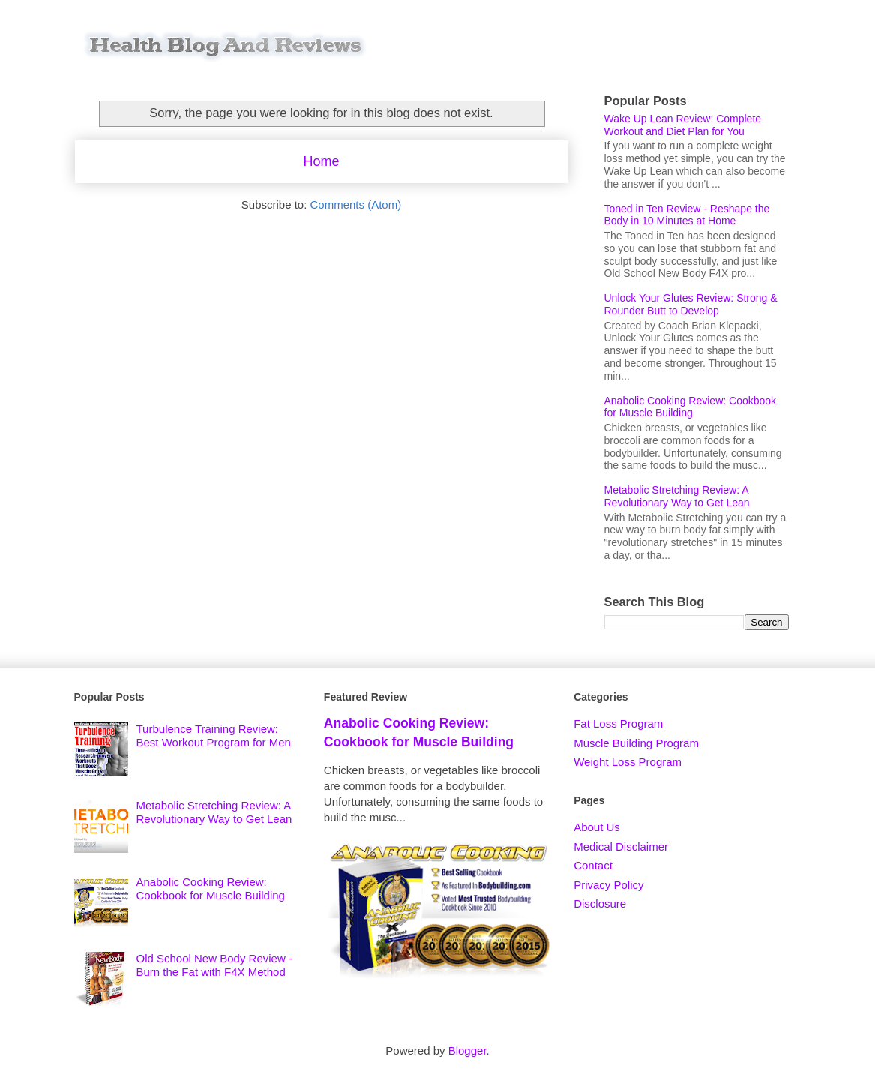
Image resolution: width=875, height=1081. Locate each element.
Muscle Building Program (636, 743)
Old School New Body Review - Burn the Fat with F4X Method (214, 965)
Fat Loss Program (618, 723)
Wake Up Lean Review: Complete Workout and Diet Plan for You (683, 125)
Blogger (467, 1050)
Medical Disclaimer (621, 846)
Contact (593, 865)
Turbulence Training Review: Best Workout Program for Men (213, 735)
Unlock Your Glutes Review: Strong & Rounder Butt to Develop (691, 304)
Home (321, 161)
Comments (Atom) (356, 204)
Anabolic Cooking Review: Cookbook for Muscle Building (690, 407)
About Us (597, 827)
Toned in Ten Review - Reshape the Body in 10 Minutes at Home (687, 215)
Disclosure (600, 903)
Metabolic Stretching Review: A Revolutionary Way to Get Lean (677, 496)
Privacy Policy (608, 884)
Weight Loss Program (628, 761)
